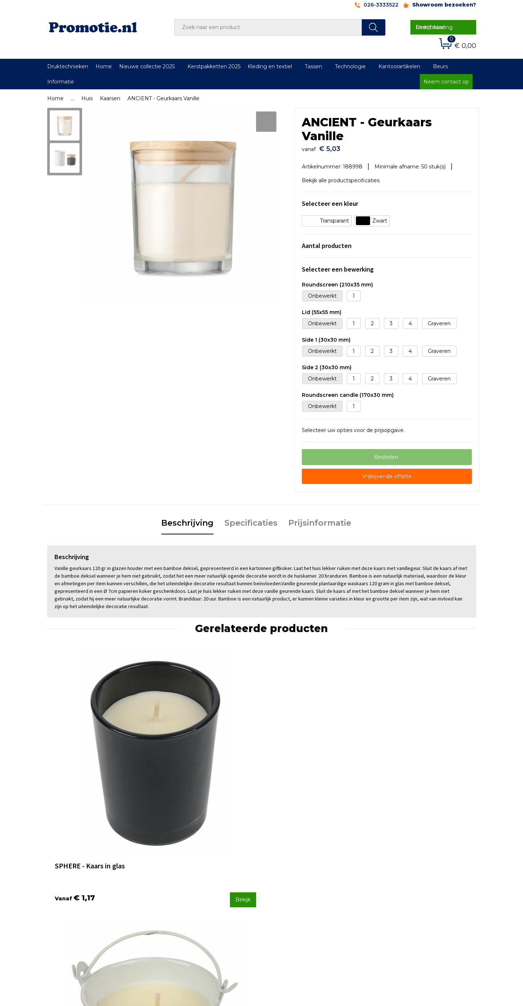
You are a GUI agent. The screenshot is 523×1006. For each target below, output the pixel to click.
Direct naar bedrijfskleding (434, 27)
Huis (87, 98)
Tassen (313, 66)
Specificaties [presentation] (250, 519)
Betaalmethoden (292, 865)
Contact (281, 855)
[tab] (187, 520)
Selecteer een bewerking (338, 266)
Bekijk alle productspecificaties (343, 177)
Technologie (350, 66)
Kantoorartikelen (399, 66)
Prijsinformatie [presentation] (319, 519)
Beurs (440, 66)
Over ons (175, 855)
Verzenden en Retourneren (305, 874)
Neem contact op (446, 81)
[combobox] (268, 27)
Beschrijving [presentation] (187, 519)
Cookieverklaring (398, 865)
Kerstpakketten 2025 (213, 66)
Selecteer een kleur (330, 200)
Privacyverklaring (398, 874)
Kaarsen (110, 98)
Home (104, 66)
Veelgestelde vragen (190, 865)
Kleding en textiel (270, 66)
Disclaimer (390, 884)
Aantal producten (327, 242)
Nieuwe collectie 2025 (147, 66)
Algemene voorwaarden (407, 855)
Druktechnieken (67, 66)
